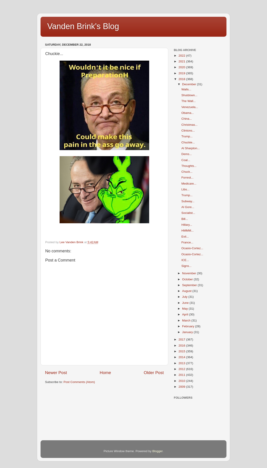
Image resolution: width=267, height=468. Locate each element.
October (188, 279)
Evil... (185, 236)
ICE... (185, 260)
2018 (182, 79)
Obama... (187, 113)
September (190, 285)
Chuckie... (188, 142)
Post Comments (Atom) (79, 382)
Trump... (187, 136)
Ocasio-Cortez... (192, 248)
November (189, 273)
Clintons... (188, 130)
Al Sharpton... (190, 148)
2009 (182, 386)
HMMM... (187, 230)
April (185, 314)
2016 (182, 345)
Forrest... (187, 177)
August (187, 291)
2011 (182, 375)
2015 (182, 351)
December (189, 84)
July (185, 296)
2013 (182, 363)
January (188, 332)
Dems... (186, 154)
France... (187, 242)
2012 (182, 369)
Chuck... (187, 171)
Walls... (186, 89)
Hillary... (186, 224)
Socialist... (188, 213)
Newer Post (56, 372)
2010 (182, 381)
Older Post (154, 372)
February (188, 326)
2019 (182, 73)
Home (105, 372)
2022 (182, 55)
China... (186, 118)
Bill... (184, 219)
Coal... (185, 160)
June (185, 302)
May (185, 308)
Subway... (187, 201)
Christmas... (189, 124)
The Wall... (188, 101)
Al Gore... (187, 207)
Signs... (186, 266)
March (186, 320)
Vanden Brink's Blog (83, 26)
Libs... (185, 189)
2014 (182, 357)
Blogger (157, 451)
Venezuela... (189, 107)
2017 (182, 339)
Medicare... (188, 183)
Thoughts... (189, 166)
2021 (182, 61)
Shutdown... (189, 95)
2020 (182, 67)
